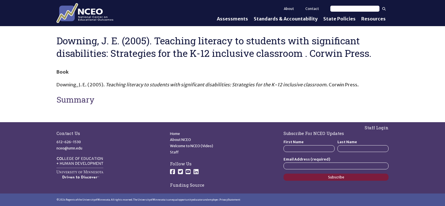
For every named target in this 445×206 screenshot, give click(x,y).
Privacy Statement (229, 199)
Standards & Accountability (286, 19)
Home (175, 134)
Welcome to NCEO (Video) (191, 146)
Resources (373, 19)
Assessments (232, 19)
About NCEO (180, 140)
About (289, 9)
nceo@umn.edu (69, 148)
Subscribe (336, 177)
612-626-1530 (68, 142)
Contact (312, 9)
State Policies (339, 19)
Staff (174, 152)
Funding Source (187, 185)
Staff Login (377, 127)
